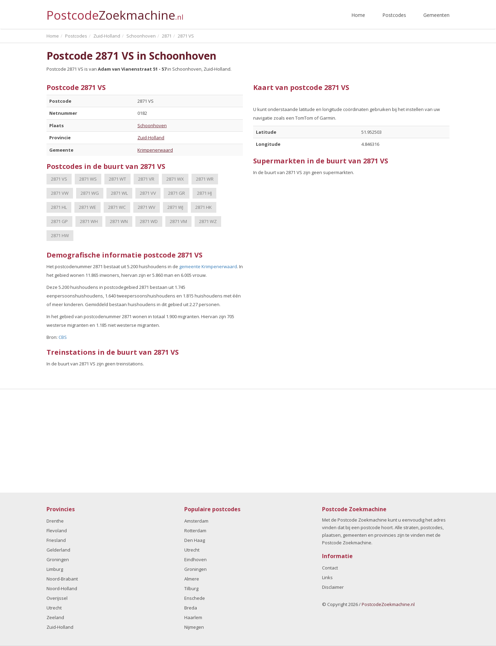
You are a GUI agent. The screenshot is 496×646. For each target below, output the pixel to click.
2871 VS (59, 179)
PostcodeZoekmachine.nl (388, 604)
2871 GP (59, 221)
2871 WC (117, 207)
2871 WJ (175, 207)
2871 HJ (204, 193)
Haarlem (193, 617)
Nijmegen (194, 627)
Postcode (114, 12)
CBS (63, 337)
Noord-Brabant (62, 579)
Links (327, 577)
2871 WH (89, 221)
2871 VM (178, 221)
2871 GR (176, 193)
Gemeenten (436, 15)
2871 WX (175, 179)
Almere (191, 579)
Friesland (56, 540)
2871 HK (203, 207)
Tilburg (191, 588)
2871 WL (119, 193)
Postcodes (394, 15)
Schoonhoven (152, 125)
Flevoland (56, 530)
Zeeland (55, 617)
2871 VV (148, 193)
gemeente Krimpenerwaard (208, 266)
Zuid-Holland (150, 137)
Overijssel (57, 598)
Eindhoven (195, 559)
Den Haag (194, 540)
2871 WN (119, 221)
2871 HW (60, 235)
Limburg (54, 569)
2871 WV (146, 207)
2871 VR (146, 179)
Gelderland (58, 550)
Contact (330, 568)
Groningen (57, 559)
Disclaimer (333, 587)
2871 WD (149, 221)
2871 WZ (208, 221)
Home (358, 15)
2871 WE (87, 207)
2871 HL (59, 207)
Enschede (194, 598)
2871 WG (90, 193)
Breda (190, 608)
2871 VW (60, 193)
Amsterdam (196, 521)
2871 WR (205, 179)
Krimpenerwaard (155, 150)
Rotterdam (195, 530)
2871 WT (117, 179)
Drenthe (55, 521)
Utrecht (54, 608)
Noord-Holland (61, 588)
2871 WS (88, 179)
